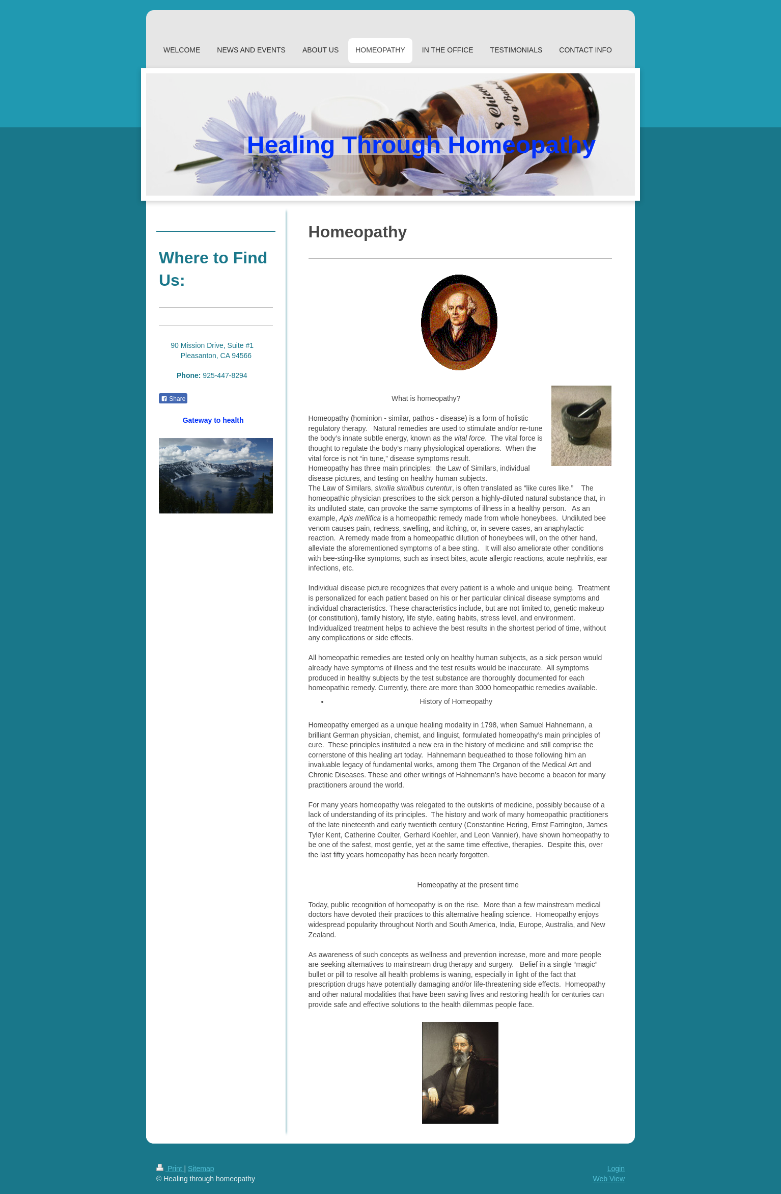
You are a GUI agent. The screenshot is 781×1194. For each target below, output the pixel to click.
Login (616, 1168)
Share (173, 398)
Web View (609, 1179)
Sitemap (201, 1168)
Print (170, 1168)
